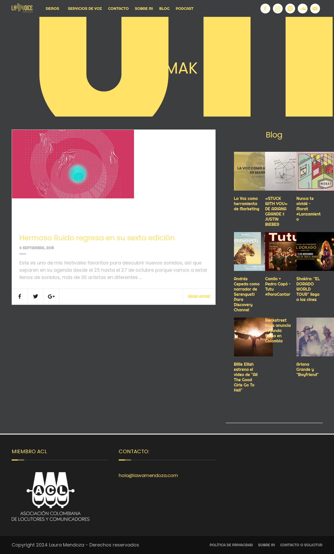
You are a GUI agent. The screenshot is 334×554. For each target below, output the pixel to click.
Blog (164, 8)
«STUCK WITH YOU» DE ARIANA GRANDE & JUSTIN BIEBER (276, 211)
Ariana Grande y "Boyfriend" (307, 369)
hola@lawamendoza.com (148, 475)
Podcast (185, 8)
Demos (52, 8)
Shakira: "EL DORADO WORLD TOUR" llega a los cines (308, 289)
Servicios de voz (85, 8)
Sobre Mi (144, 8)
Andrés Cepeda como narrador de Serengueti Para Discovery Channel (247, 294)
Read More (199, 296)
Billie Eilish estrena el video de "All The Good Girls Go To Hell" (246, 377)
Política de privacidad (231, 545)
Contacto (118, 8)
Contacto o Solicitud (301, 545)
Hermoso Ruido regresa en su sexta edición (97, 238)
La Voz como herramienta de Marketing (246, 203)
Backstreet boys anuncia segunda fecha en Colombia (278, 330)
